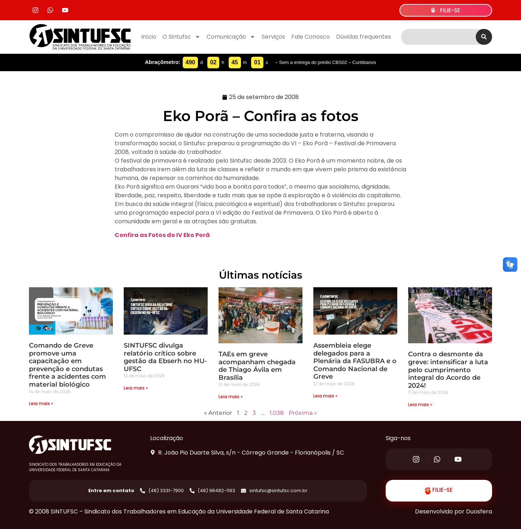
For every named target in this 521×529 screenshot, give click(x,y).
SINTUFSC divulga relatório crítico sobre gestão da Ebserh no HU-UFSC (165, 357)
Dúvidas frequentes (363, 37)
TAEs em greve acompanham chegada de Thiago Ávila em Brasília (257, 366)
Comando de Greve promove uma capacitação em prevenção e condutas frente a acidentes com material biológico (67, 364)
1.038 (277, 412)
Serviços (273, 37)
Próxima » (303, 412)
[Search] (484, 37)
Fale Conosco (310, 37)
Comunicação (231, 36)
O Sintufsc (181, 36)
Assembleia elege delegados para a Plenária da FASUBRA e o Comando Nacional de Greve (355, 360)
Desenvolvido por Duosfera (453, 511)
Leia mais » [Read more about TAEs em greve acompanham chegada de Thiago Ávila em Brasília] (231, 396)
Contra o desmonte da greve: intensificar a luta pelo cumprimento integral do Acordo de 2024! (448, 369)
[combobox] (438, 37)
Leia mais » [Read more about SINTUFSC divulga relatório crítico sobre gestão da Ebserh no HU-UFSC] (136, 388)
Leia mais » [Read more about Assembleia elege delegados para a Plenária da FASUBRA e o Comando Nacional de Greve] (325, 396)
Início (148, 37)
